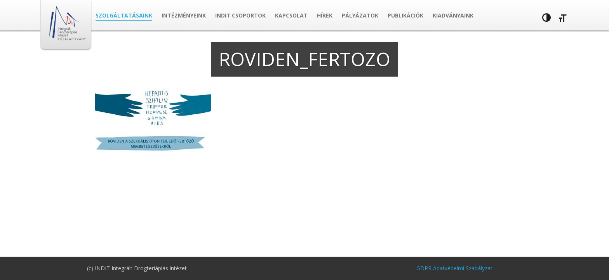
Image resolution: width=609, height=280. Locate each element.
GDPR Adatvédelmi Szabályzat (454, 268)
